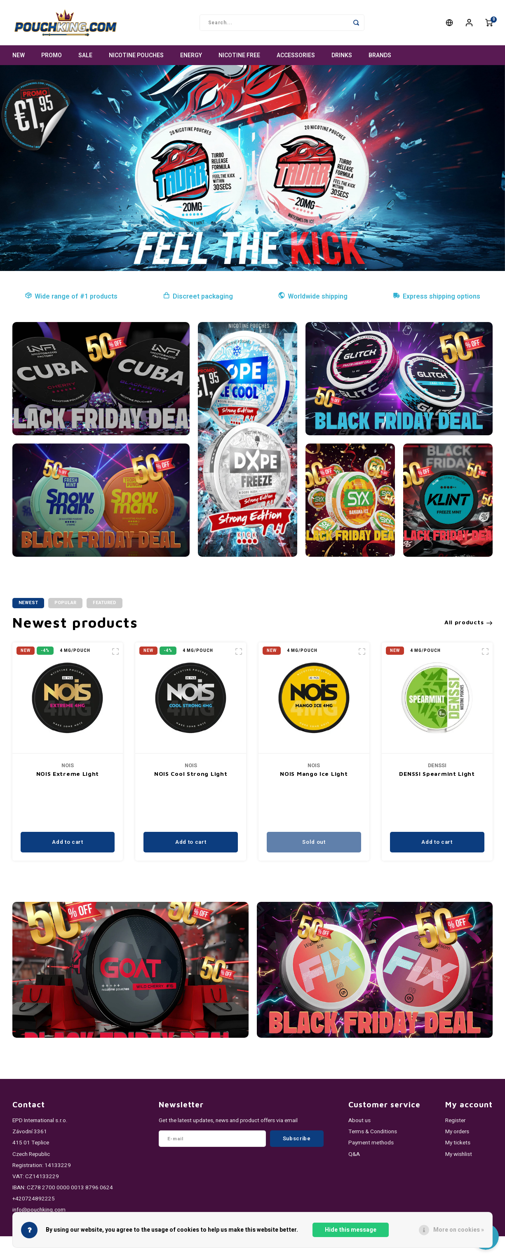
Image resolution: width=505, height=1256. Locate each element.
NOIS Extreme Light (67, 773)
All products (468, 622)
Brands (380, 55)
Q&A (354, 1154)
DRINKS (341, 55)
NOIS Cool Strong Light (190, 773)
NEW (18, 55)
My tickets (457, 1143)
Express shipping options (436, 296)
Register (455, 1120)
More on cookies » (458, 1230)
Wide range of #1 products (71, 296)
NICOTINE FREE (239, 55)
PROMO (51, 55)
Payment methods (371, 1143)
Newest (28, 602)
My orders (457, 1132)
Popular (65, 602)
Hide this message (350, 1230)
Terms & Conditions (372, 1132)
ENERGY (191, 55)
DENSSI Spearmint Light (436, 773)
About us (359, 1120)
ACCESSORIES (296, 55)
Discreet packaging (198, 296)
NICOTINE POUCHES (136, 55)
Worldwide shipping (313, 296)
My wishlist (458, 1154)
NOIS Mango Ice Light (314, 773)
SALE (85, 55)
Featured (104, 602)
